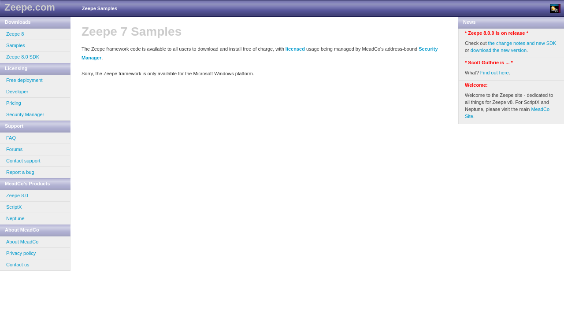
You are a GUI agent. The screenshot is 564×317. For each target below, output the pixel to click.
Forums (14, 149)
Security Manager (25, 114)
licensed (295, 49)
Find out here (494, 72)
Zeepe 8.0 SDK (22, 56)
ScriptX (14, 207)
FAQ (11, 137)
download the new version (499, 50)
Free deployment (24, 80)
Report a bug (20, 172)
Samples (15, 45)
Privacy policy (21, 253)
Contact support (23, 160)
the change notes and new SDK (522, 43)
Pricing (13, 103)
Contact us (18, 264)
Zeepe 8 (15, 34)
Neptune (15, 218)
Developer (17, 91)
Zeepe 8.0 (17, 195)
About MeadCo (22, 241)
